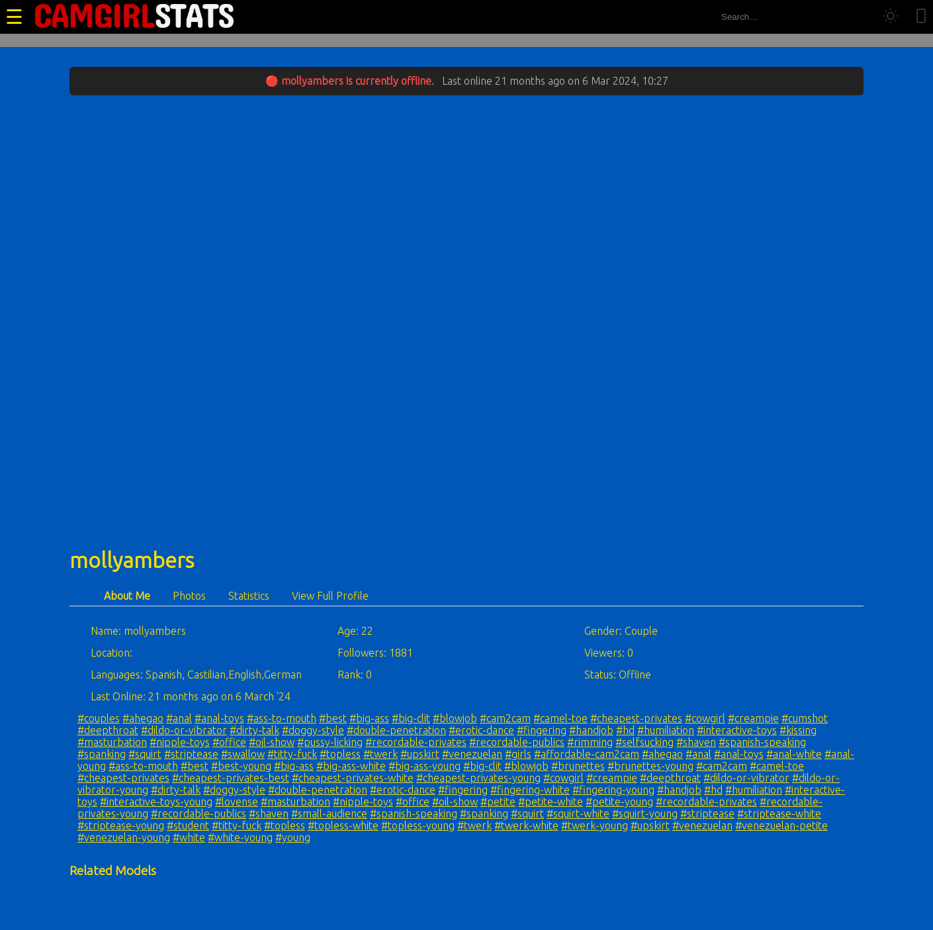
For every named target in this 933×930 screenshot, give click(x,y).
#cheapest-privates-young (478, 778)
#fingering (541, 730)
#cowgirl (705, 718)
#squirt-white (578, 813)
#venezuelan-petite (781, 825)
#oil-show (271, 742)
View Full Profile (330, 596)
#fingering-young (613, 790)
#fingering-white (530, 790)
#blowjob (455, 718)
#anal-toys (219, 718)
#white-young (240, 837)
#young (292, 837)
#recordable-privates (415, 742)
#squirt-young (645, 813)
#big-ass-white (351, 766)
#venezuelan (472, 754)
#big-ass (369, 718)
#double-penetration (396, 730)
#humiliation (665, 730)
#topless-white (343, 825)
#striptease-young (120, 825)
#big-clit (411, 718)
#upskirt (419, 754)
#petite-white (550, 802)
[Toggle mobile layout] (921, 17)
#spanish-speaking (762, 742)
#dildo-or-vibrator (184, 730)
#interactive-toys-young (156, 802)
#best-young (241, 766)
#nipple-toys (180, 742)
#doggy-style (313, 730)
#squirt (144, 754)
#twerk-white (526, 825)
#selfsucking (644, 742)
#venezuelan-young (123, 837)
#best (333, 718)
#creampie (753, 718)
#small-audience (329, 813)
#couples (98, 718)
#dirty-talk (254, 730)
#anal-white (794, 754)
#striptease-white (779, 813)
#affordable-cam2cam (586, 754)
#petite (497, 802)
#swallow (243, 754)
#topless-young (418, 825)
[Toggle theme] (891, 17)
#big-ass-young (424, 766)
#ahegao (142, 718)
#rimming (590, 742)
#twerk (380, 754)
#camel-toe (560, 718)
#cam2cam (505, 718)
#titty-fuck (292, 754)
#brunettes (578, 766)
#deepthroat (107, 730)
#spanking (101, 754)
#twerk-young (594, 825)
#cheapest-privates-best (230, 778)
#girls (518, 754)
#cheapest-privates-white (353, 778)
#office (229, 742)
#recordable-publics (516, 742)
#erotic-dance (481, 730)
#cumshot (804, 718)
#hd (625, 730)
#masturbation (112, 742)
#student (188, 825)
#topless (340, 754)
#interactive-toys (737, 730)
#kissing (798, 730)
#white (189, 837)
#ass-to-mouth (281, 718)
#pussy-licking (330, 742)
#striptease (191, 754)
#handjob (591, 730)
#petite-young (619, 802)
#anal (179, 718)
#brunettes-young (650, 766)
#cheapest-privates (636, 718)
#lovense (236, 802)
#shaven (696, 742)
